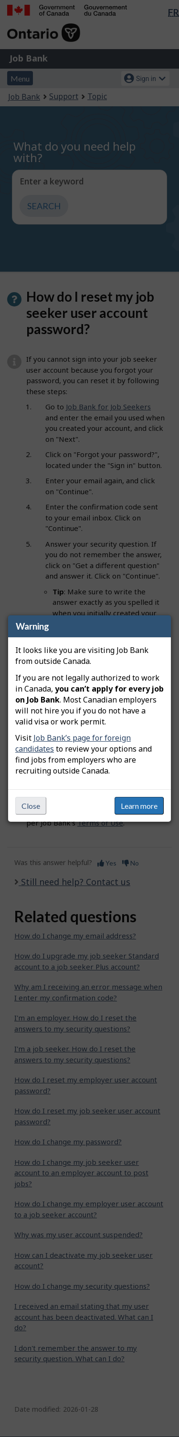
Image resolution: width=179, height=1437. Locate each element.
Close (30, 805)
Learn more (139, 805)
